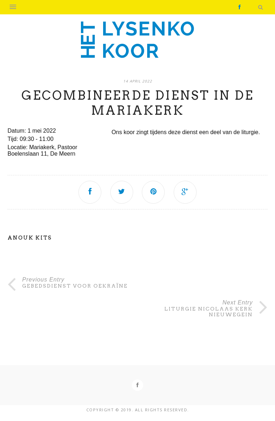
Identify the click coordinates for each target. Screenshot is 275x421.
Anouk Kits (30, 238)
